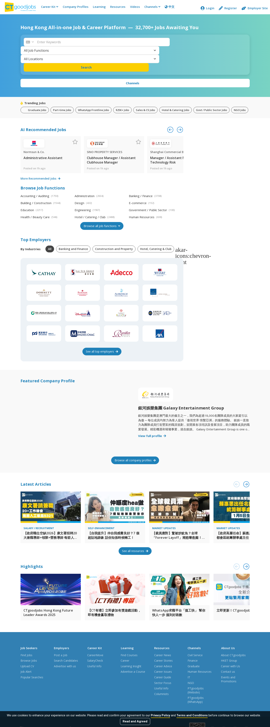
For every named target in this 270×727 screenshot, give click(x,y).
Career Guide (162, 652)
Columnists (161, 669)
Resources (116, 8)
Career (125, 636)
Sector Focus (162, 658)
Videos (133, 8)
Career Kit (47, 8)
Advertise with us (65, 641)
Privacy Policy (160, 715)
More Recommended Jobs (40, 156)
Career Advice (163, 641)
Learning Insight (131, 641)
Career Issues (163, 647)
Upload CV (27, 641)
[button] (67, 44)
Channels (151, 8)
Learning (97, 8)
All (49, 227)
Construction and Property (114, 227)
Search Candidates (66, 636)
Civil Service (195, 630)
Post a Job (60, 630)
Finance (193, 636)
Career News (162, 630)
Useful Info (94, 641)
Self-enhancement (101, 506)
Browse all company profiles (135, 438)
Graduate (194, 641)
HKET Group (229, 636)
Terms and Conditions (192, 715)
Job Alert (26, 647)
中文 (168, 8)
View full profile (152, 414)
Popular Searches (32, 652)
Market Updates (164, 506)
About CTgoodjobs (233, 630)
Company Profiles (74, 8)
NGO (191, 658)
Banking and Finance (73, 227)
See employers (102, 330)
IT (189, 652)
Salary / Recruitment (39, 506)
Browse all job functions (102, 204)
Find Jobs (26, 630)
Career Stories (163, 636)
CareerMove (95, 630)
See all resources (135, 529)
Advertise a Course (133, 647)
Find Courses (129, 630)
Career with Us (230, 641)
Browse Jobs (29, 636)
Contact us (228, 647)
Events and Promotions (228, 654)
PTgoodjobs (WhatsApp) (196, 675)
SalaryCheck (95, 636)
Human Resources (199, 647)
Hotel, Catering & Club (155, 227)
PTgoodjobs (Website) (196, 665)
